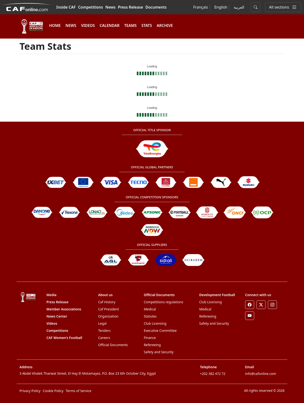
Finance (150, 337)
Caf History (106, 302)
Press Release (130, 7)
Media (52, 295)
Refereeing (152, 345)
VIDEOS (88, 25)
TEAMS (130, 25)
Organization (108, 316)
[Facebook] (249, 304)
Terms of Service (78, 390)
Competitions (90, 7)
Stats (146, 25)
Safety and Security (158, 352)
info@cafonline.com (260, 373)
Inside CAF (66, 7)
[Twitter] (261, 304)
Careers (104, 337)
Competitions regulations (163, 302)
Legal (102, 323)
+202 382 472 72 (212, 373)
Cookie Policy (53, 390)
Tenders (104, 330)
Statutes (150, 316)
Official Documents (113, 345)
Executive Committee (160, 330)
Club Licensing (155, 323)
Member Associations (64, 309)
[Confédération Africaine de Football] (27, 6)
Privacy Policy (29, 390)
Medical (150, 309)
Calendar (109, 25)
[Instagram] (272, 304)
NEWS (70, 25)
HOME (55, 25)
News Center (57, 316)
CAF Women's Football (64, 337)
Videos (52, 323)
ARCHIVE (165, 25)
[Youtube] (249, 315)
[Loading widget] (152, 69)
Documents (155, 7)
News (110, 7)
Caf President (108, 309)
